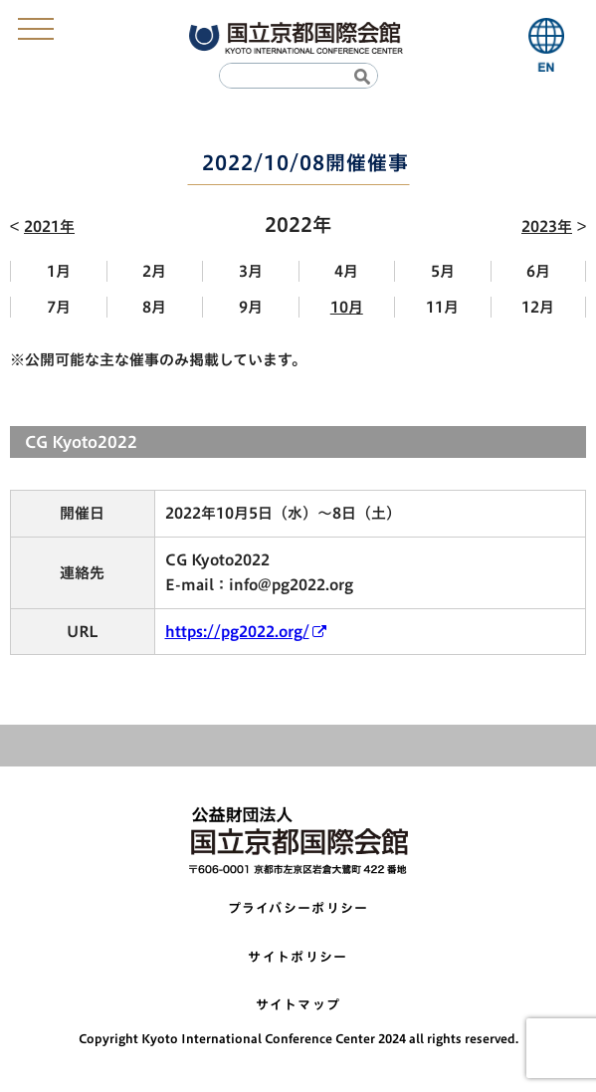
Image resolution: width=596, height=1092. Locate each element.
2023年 (546, 226)
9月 (251, 307)
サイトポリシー (297, 957)
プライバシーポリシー (298, 908)
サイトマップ (298, 1004)
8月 (154, 307)
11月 (442, 307)
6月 (538, 271)
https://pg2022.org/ (237, 631)
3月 (251, 271)
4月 (346, 271)
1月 (59, 271)
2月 (154, 271)
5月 (443, 271)
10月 (346, 307)
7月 (59, 307)
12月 (537, 307)
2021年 (49, 226)
